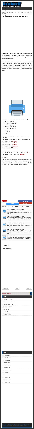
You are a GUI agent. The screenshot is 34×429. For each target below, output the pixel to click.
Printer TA (6, 375)
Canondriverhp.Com (10, 425)
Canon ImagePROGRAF (9, 302)
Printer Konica (7, 362)
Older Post (29, 288)
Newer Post (5, 288)
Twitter (12, 203)
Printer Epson (7, 360)
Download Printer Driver (17, 3)
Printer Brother (7, 355)
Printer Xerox (7, 377)
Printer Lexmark (7, 365)
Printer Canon (7, 311)
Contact (21, 425)
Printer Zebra (7, 382)
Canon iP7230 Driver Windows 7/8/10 (15, 209)
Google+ (25, 203)
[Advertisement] (17, 35)
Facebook (25, 201)
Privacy (25, 425)
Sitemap (17, 425)
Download (14, 141)
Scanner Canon (7, 314)
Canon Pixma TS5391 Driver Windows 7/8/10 (15, 16)
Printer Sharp (7, 372)
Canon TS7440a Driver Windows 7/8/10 (16, 222)
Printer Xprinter (7, 380)
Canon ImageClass (8, 299)
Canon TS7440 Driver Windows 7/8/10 (15, 216)
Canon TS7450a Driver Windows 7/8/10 (16, 236)
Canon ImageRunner (8, 304)
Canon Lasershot (8, 306)
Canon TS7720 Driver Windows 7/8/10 (15, 229)
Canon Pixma (9, 12)
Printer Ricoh (7, 367)
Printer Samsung (7, 370)
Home (3, 12)
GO (31, 293)
